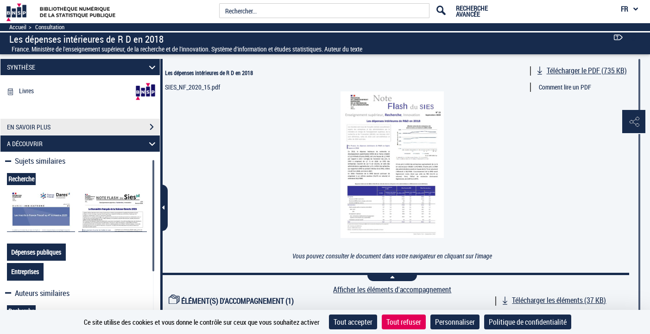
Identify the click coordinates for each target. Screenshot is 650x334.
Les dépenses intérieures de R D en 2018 (209, 73)
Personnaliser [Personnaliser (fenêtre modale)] (455, 322)
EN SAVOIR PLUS (83, 127)
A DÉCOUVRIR (82, 143)
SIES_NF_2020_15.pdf (192, 87)
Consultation (49, 27)
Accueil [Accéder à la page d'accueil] (17, 27)
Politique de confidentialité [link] (528, 322)
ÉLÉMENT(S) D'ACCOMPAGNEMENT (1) (231, 301)
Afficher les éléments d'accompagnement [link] (392, 290)
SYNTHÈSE (82, 67)
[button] (633, 122)
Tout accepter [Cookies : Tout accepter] (353, 322)
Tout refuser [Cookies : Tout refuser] (403, 322)
